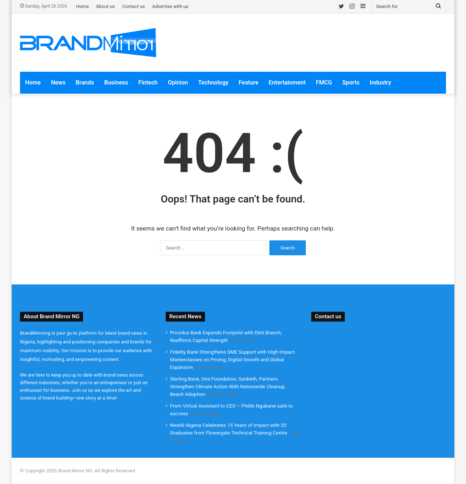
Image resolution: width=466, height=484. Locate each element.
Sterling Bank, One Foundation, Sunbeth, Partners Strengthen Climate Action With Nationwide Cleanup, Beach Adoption (227, 386)
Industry (380, 82)
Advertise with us (170, 6)
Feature (248, 82)
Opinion (178, 82)
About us (105, 6)
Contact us (133, 6)
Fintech (148, 82)
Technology (213, 82)
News (58, 82)
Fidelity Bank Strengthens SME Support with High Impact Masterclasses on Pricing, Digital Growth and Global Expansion (232, 359)
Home (82, 6)
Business (116, 82)
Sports (351, 82)
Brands (85, 82)
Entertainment (287, 82)
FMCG (324, 82)
